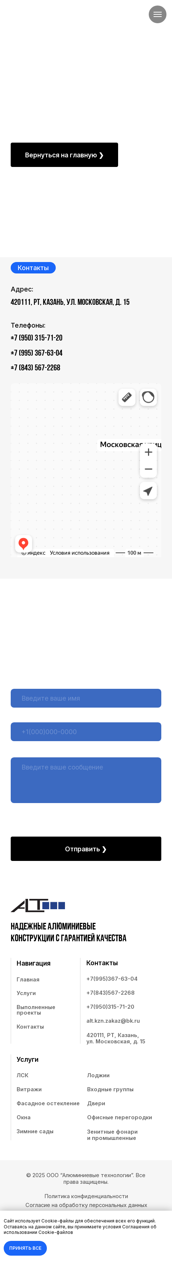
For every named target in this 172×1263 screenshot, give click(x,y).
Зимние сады (35, 1131)
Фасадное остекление (48, 1103)
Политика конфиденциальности (86, 1196)
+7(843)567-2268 (110, 993)
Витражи (29, 1089)
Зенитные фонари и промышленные (112, 1134)
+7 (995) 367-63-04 (36, 353)
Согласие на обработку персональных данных (86, 1205)
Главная (28, 979)
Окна (24, 1117)
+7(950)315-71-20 (110, 1007)
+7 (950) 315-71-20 (36, 338)
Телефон (22, 716)
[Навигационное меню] (158, 14)
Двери (96, 1103)
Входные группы (110, 1089)
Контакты (30, 1026)
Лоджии (98, 1075)
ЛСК (22, 1075)
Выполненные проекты (36, 1010)
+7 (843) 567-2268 (35, 368)
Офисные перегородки (119, 1117)
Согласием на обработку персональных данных (85, 814)
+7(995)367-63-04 (112, 979)
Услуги (26, 993)
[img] (36, 22)
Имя (16, 683)
